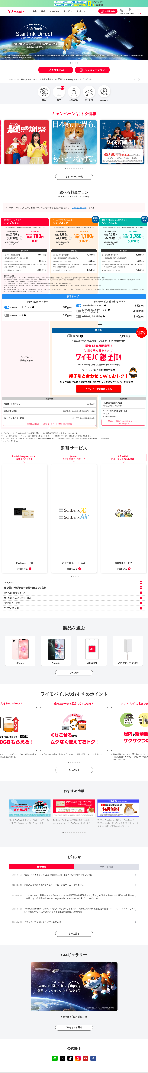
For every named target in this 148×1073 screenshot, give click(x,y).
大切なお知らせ (79, 207)
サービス (68, 11)
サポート (81, 11)
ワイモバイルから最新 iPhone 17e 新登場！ (73, 1067)
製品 (43, 11)
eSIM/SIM (54, 11)
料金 (35, 11)
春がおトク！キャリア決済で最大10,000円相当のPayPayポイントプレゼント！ (53, 79)
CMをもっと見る (74, 1006)
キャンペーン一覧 (74, 176)
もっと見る (74, 651)
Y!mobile (15, 11)
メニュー (138, 13)
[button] (70, 63)
